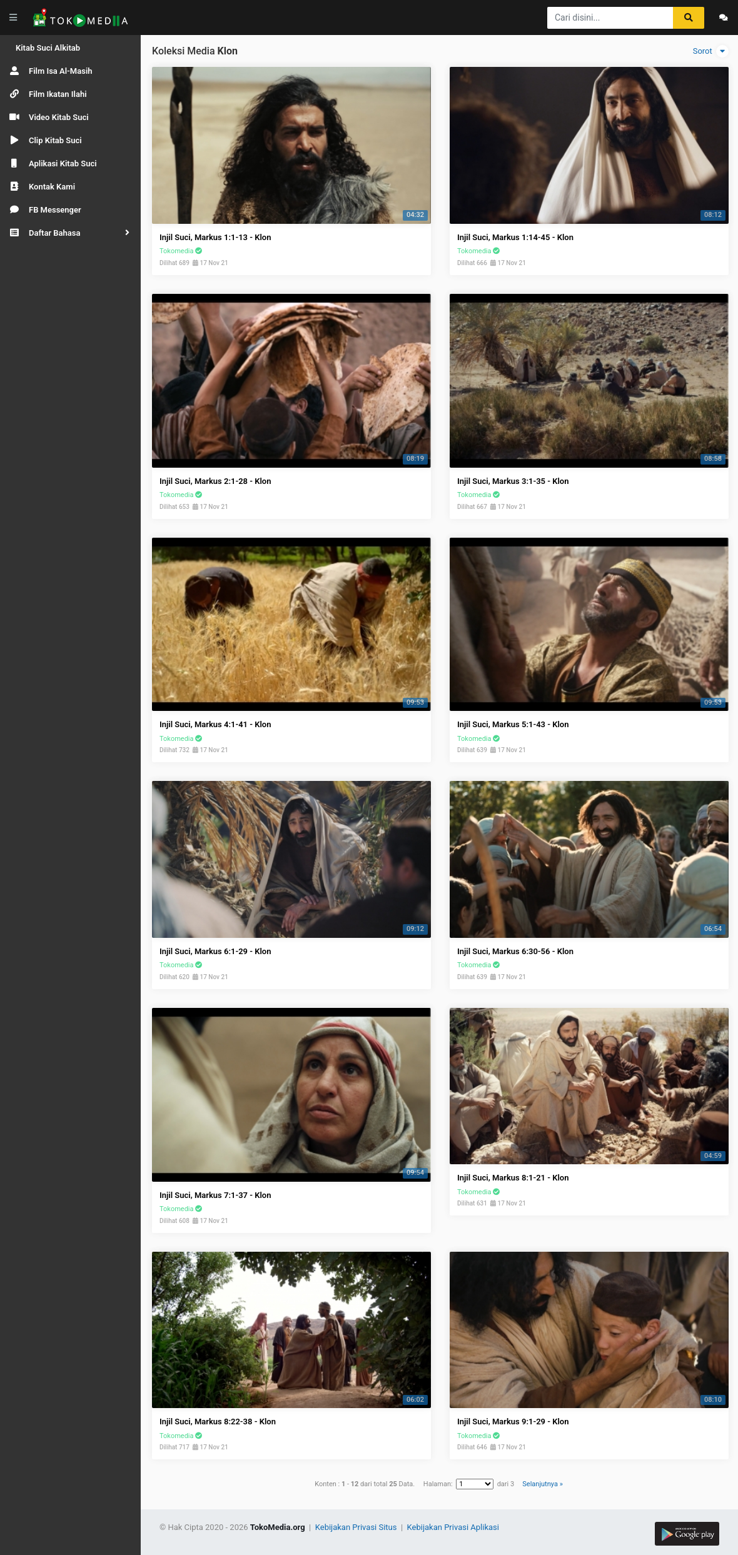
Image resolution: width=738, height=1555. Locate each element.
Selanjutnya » (542, 1484)
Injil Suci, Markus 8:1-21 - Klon (513, 1177)
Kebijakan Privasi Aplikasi (453, 1527)
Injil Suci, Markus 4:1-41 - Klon (215, 724)
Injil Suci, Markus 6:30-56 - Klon (515, 951)
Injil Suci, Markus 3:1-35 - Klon (513, 481)
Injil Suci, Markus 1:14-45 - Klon (515, 237)
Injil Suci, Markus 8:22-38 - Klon (217, 1421)
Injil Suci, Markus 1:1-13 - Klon (215, 237)
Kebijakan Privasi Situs (357, 1527)
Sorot (711, 51)
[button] (70, 232)
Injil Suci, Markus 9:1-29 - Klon (513, 1421)
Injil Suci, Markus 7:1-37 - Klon (215, 1195)
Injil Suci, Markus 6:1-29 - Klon (215, 951)
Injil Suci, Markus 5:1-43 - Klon (513, 724)
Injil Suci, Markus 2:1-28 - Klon (215, 481)
